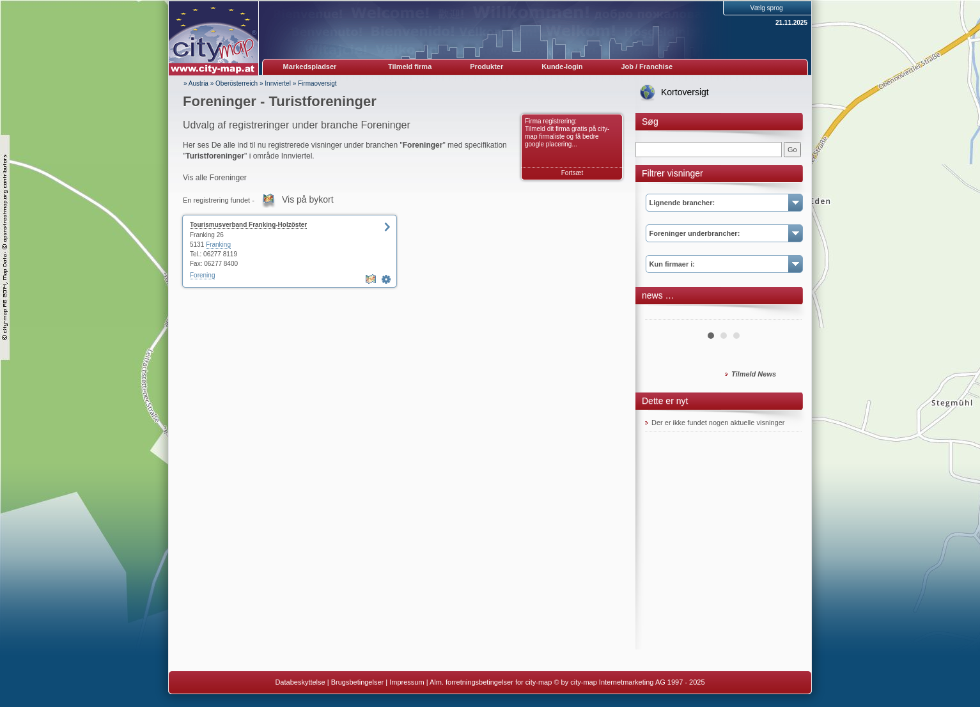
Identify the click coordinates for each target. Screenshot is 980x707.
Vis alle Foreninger (215, 177)
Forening (202, 275)
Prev (661, 314)
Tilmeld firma (410, 66)
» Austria (195, 83)
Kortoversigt (685, 92)
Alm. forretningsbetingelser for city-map (491, 682)
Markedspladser (310, 66)
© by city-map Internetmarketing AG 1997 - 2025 (629, 682)
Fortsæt (572, 172)
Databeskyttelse (300, 682)
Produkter (486, 66)
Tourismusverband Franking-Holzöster (248, 224)
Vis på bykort (308, 199)
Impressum (406, 682)
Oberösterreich (236, 83)
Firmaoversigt (317, 83)
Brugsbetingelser (357, 682)
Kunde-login (561, 66)
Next (785, 314)
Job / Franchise (647, 66)
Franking (218, 244)
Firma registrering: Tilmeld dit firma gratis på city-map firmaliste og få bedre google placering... (567, 133)
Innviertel (278, 83)
